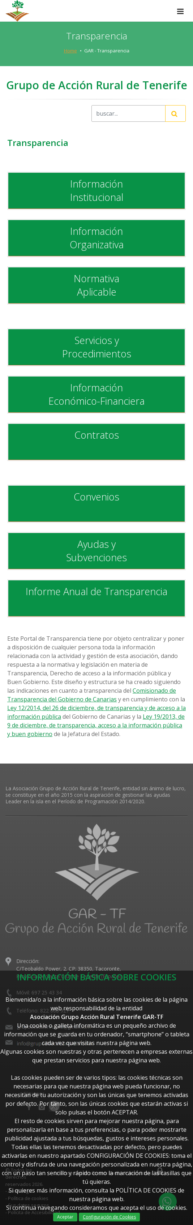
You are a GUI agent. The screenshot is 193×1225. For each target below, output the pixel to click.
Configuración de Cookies (109, 1217)
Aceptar (65, 1217)
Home (70, 50)
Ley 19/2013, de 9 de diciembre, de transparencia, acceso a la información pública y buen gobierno (96, 725)
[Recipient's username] (128, 113)
